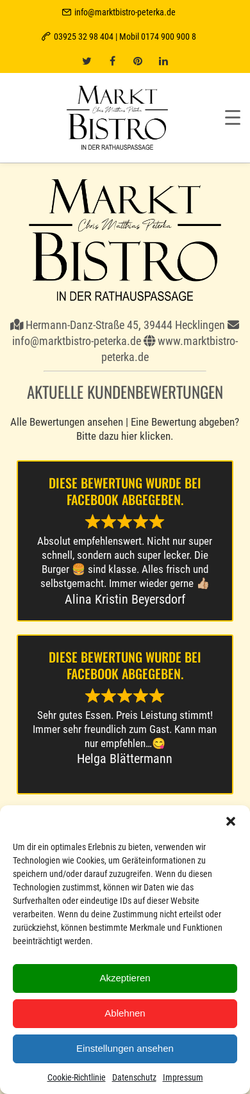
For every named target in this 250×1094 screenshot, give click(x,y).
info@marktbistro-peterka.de (125, 12)
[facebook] (112, 61)
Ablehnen (124, 1013)
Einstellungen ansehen (125, 1048)
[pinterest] (138, 61)
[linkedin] (163, 61)
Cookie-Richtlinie (76, 1077)
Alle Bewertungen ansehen (66, 421)
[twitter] (86, 61)
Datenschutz (134, 1077)
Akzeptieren (124, 977)
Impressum (183, 1077)
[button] (230, 821)
